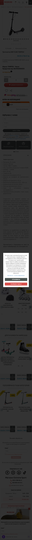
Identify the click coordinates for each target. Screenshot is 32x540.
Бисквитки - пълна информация (16, 275)
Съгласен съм (16, 284)
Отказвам (16, 279)
